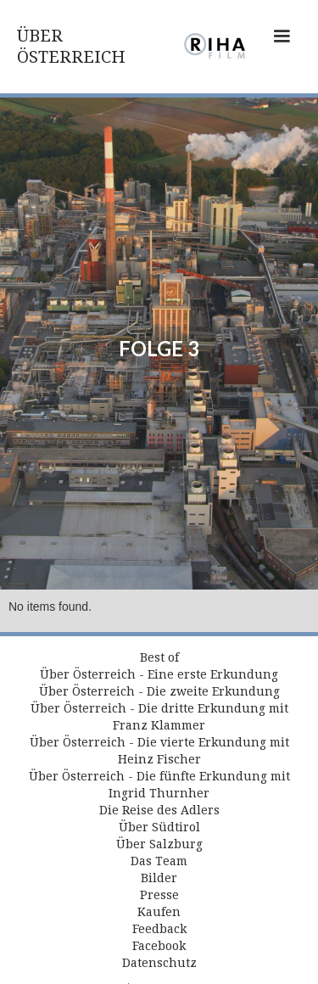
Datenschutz (159, 963)
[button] (282, 46)
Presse (159, 895)
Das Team (159, 861)
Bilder (159, 878)
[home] (92, 46)
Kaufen (159, 912)
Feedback (159, 929)
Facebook (159, 946)
